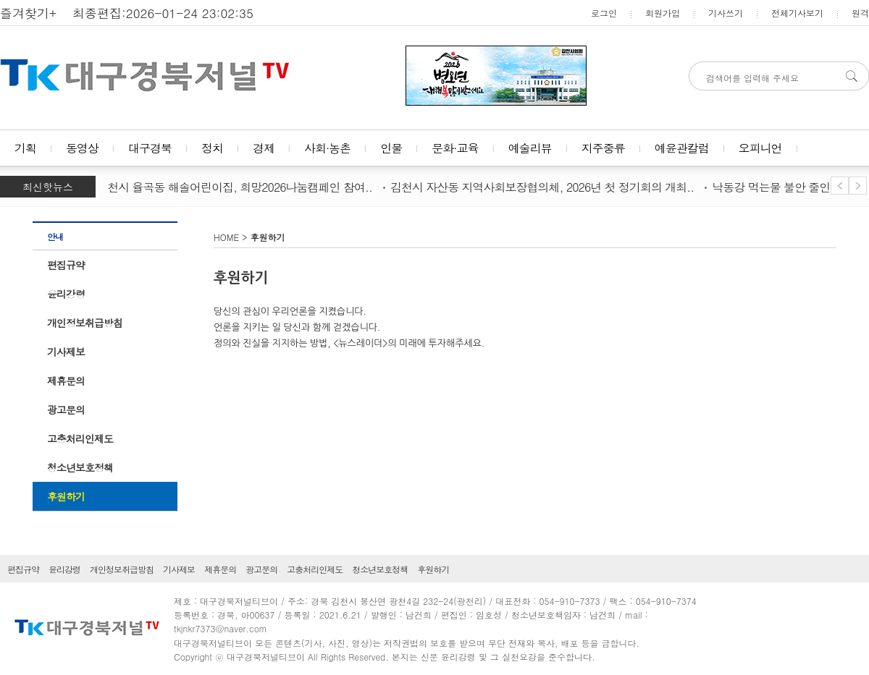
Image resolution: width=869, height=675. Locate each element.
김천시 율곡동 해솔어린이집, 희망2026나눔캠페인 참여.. (237, 187)
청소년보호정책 (80, 467)
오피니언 (760, 148)
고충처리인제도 (80, 438)
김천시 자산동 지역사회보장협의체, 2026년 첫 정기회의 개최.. (545, 187)
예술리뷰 (530, 148)
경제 (263, 148)
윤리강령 (66, 293)
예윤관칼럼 (682, 148)
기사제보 (66, 351)
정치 (212, 148)
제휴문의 (66, 380)
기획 (25, 148)
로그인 (604, 13)
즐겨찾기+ (28, 13)
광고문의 (66, 409)
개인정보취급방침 (84, 322)
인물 (391, 148)
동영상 (82, 148)
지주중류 (603, 148)
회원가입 (662, 13)
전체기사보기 (797, 13)
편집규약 (66, 265)
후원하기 (66, 496)
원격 (860, 13)
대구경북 (150, 148)
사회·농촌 (327, 148)
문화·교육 (455, 148)
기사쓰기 (725, 13)
